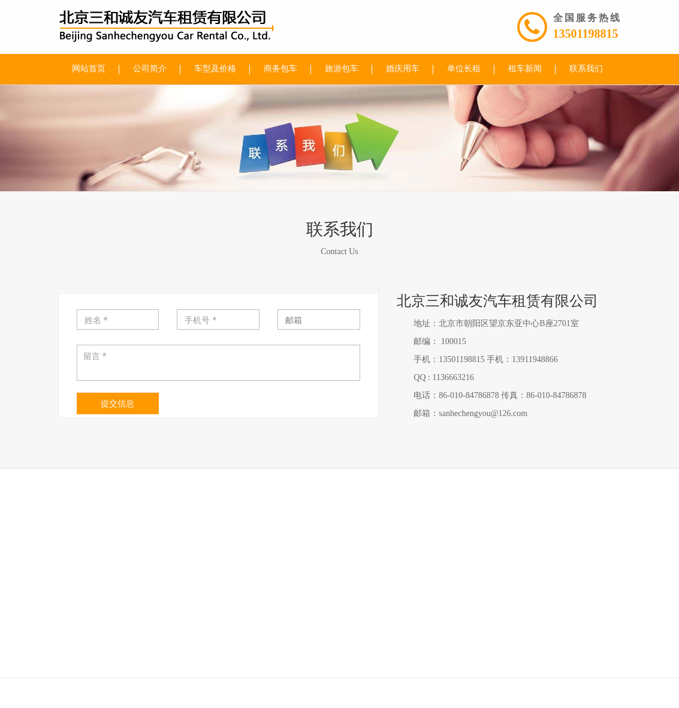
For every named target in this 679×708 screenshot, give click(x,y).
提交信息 (117, 403)
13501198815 (587, 33)
